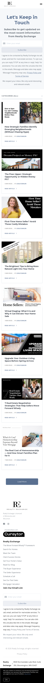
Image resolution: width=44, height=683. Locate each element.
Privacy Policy (22, 654)
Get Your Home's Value (12, 561)
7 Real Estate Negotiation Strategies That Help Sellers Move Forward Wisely (22, 405)
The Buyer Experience (12, 568)
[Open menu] (41, 4)
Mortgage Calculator (11, 584)
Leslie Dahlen (21, 136)
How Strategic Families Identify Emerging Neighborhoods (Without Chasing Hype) (21, 129)
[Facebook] (4, 524)
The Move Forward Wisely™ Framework (19, 545)
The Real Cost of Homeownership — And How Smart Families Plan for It (22, 453)
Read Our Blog (9, 565)
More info (28, 674)
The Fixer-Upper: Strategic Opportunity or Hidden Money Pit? (20, 177)
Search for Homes (10, 549)
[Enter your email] (24, 43)
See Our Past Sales (10, 580)
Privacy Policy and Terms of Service (25, 629)
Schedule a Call (9, 576)
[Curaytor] (14, 536)
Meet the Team (9, 553)
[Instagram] (8, 524)
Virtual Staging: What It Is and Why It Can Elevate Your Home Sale (20, 313)
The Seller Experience (11, 572)
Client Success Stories (11, 557)
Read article (11, 141)
